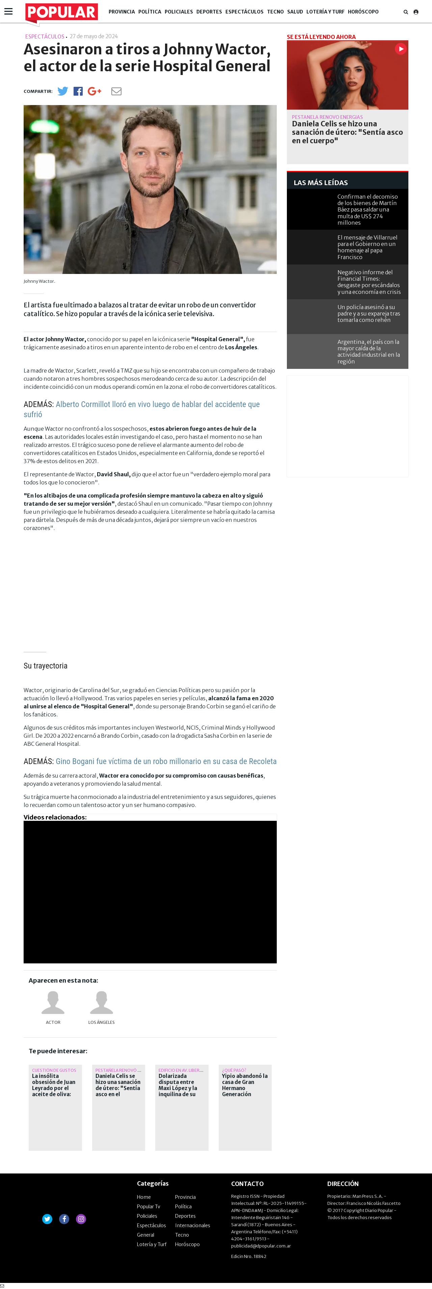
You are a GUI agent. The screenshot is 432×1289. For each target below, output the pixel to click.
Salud (295, 12)
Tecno (275, 12)
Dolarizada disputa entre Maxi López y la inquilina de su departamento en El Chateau (181, 1091)
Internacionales (192, 1225)
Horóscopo (363, 12)
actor (53, 1022)
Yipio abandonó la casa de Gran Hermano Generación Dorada (245, 1088)
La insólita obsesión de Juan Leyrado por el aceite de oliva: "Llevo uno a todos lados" (53, 1091)
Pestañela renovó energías (126, 1070)
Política (149, 12)
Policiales (179, 12)
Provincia (122, 12)
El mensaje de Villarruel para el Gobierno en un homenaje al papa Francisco (368, 247)
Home (144, 1197)
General (145, 1235)
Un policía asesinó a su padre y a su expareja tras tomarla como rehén (369, 313)
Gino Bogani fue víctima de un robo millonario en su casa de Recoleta (166, 761)
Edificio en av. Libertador (186, 1070)
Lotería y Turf (325, 12)
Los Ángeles (101, 1022)
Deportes (209, 12)
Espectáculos (244, 12)
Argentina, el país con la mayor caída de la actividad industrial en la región (369, 351)
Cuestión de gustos (54, 1070)
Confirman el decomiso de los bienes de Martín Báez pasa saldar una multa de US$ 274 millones (368, 209)
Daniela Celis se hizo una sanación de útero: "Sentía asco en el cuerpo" (118, 1088)
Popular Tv (148, 1207)
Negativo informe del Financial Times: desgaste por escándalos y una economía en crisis (369, 282)
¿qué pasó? (234, 1070)
